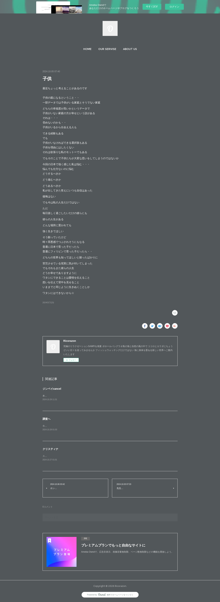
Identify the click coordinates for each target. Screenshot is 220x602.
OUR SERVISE (107, 49)
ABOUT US (130, 49)
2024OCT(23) (48, 303)
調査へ (46, 419)
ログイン (174, 6)
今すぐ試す (152, 6)
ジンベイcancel (52, 388)
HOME (87, 49)
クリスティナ (50, 449)
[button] (87, 49)
